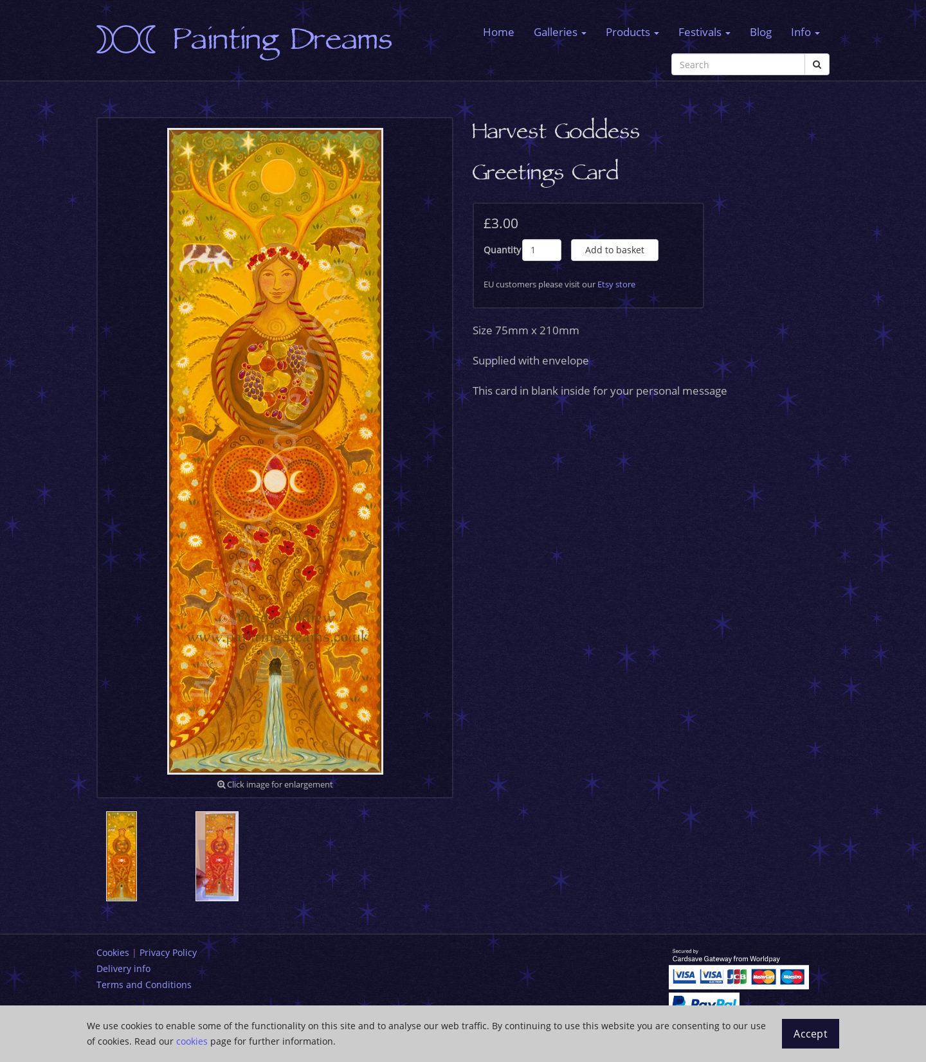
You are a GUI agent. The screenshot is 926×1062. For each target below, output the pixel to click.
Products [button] (632, 31)
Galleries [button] (560, 31)
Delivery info (123, 968)
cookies (192, 1041)
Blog (761, 31)
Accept (811, 1034)
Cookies (112, 952)
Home (498, 31)
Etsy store (616, 284)
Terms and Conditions (144, 984)
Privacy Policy (168, 952)
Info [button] (805, 31)
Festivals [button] (704, 31)
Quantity (502, 250)
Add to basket (614, 250)
